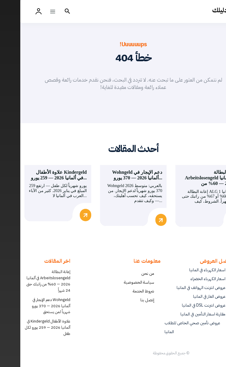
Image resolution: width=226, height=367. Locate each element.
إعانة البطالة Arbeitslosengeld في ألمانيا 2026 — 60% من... (190, 178)
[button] (47, 11)
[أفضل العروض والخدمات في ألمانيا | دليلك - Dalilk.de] (209, 10)
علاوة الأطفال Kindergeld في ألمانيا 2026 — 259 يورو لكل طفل (27, 326)
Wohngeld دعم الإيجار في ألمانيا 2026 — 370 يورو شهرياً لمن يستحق (30, 305)
